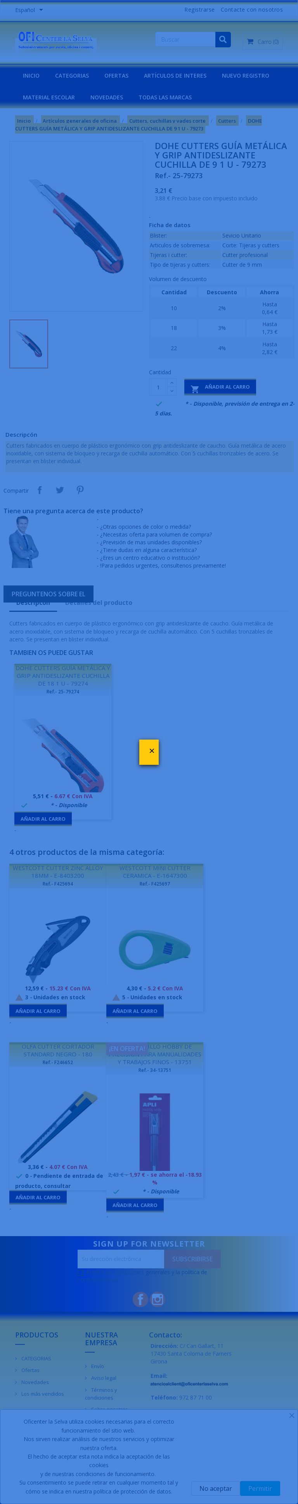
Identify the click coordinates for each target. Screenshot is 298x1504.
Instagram (157, 1299)
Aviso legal (103, 1377)
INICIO (31, 75)
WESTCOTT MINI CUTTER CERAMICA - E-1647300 (155, 871)
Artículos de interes (175, 75)
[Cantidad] (158, 387)
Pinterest (80, 490)
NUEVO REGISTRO (245, 75)
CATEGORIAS (72, 75)
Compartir (39, 490)
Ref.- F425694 (58, 884)
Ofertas (30, 1370)
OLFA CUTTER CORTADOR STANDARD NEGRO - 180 (58, 1050)
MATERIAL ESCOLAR (49, 97)
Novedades (34, 1382)
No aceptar (215, 1488)
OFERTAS (116, 75)
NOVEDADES (106, 97)
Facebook (140, 1299)
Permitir (260, 1488)
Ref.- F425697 (155, 884)
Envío (97, 1366)
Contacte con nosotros (252, 9)
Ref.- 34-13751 (155, 1070)
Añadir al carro (220, 388)
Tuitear (60, 490)
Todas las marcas (165, 97)
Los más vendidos (42, 1393)
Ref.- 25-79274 (63, 691)
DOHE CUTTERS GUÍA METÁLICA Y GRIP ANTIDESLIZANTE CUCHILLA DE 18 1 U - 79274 (63, 675)
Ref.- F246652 (58, 1062)
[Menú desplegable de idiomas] (30, 10)
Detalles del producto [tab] (98, 602)
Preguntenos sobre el (48, 594)
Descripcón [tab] (33, 602)
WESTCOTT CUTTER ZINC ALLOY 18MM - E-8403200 (58, 871)
